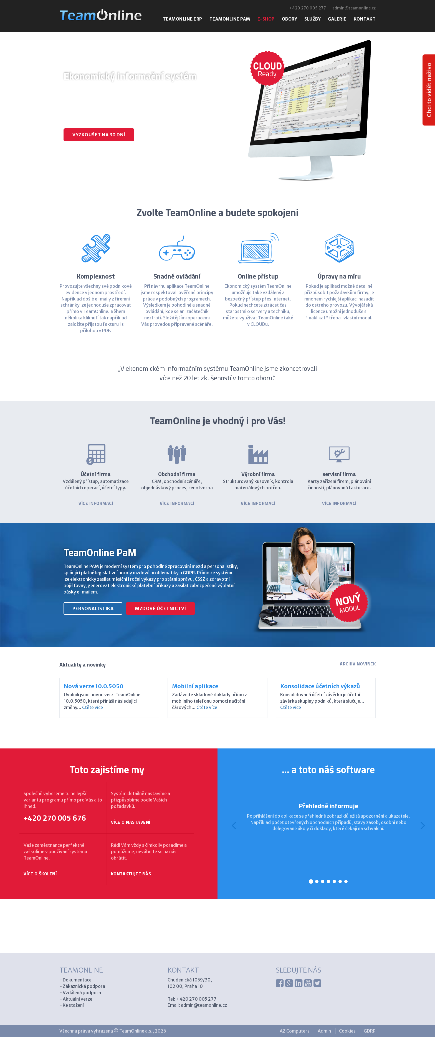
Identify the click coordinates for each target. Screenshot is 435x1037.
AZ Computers (295, 1031)
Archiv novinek (358, 664)
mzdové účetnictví (160, 608)
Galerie (337, 19)
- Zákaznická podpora (82, 986)
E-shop (266, 19)
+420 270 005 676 (55, 817)
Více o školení (40, 874)
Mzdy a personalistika (110, 159)
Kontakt (365, 19)
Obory (289, 19)
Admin (324, 1031)
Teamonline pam (229, 19)
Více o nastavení (130, 822)
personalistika (92, 608)
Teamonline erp (182, 19)
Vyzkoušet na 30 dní (98, 134)
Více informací (96, 503)
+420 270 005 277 (307, 8)
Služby (312, 19)
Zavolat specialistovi (176, 134)
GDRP (370, 1031)
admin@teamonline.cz (354, 8)
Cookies (347, 1031)
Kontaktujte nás (131, 874)
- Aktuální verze (75, 999)
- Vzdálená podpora (80, 992)
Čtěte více (92, 707)
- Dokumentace (75, 980)
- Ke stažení (71, 1005)
